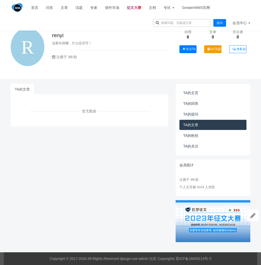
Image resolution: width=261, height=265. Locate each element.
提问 (220, 23)
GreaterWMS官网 (196, 8)
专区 (169, 8)
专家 (93, 8)
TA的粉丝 (190, 136)
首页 (34, 8)
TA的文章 (22, 89)
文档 (152, 8)
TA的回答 (190, 103)
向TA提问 (214, 49)
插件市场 (112, 8)
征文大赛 (134, 8)
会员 (241, 23)
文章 (64, 8)
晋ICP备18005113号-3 (193, 259)
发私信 (238, 49)
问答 (49, 8)
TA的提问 (190, 114)
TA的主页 (190, 93)
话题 (79, 8)
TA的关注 (190, 146)
